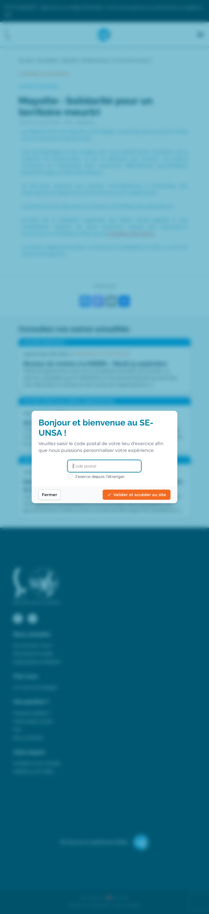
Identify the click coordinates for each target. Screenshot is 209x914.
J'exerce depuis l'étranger (96, 476)
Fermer (50, 494)
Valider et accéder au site (136, 494)
